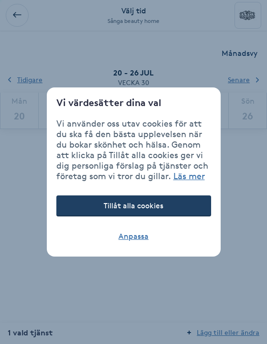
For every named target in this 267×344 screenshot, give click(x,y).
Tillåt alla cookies (133, 205)
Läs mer (189, 176)
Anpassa (133, 236)
